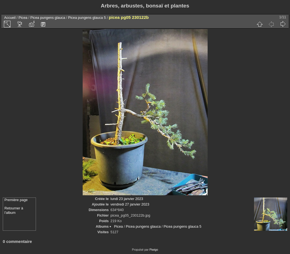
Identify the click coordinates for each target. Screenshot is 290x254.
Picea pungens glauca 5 (87, 18)
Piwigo (153, 249)
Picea (23, 18)
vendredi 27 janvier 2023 (130, 204)
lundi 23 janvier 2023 (127, 199)
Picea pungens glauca (47, 18)
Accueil (9, 18)
